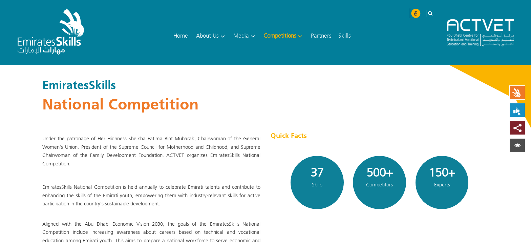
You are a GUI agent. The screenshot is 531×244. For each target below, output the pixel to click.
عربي (415, 13)
